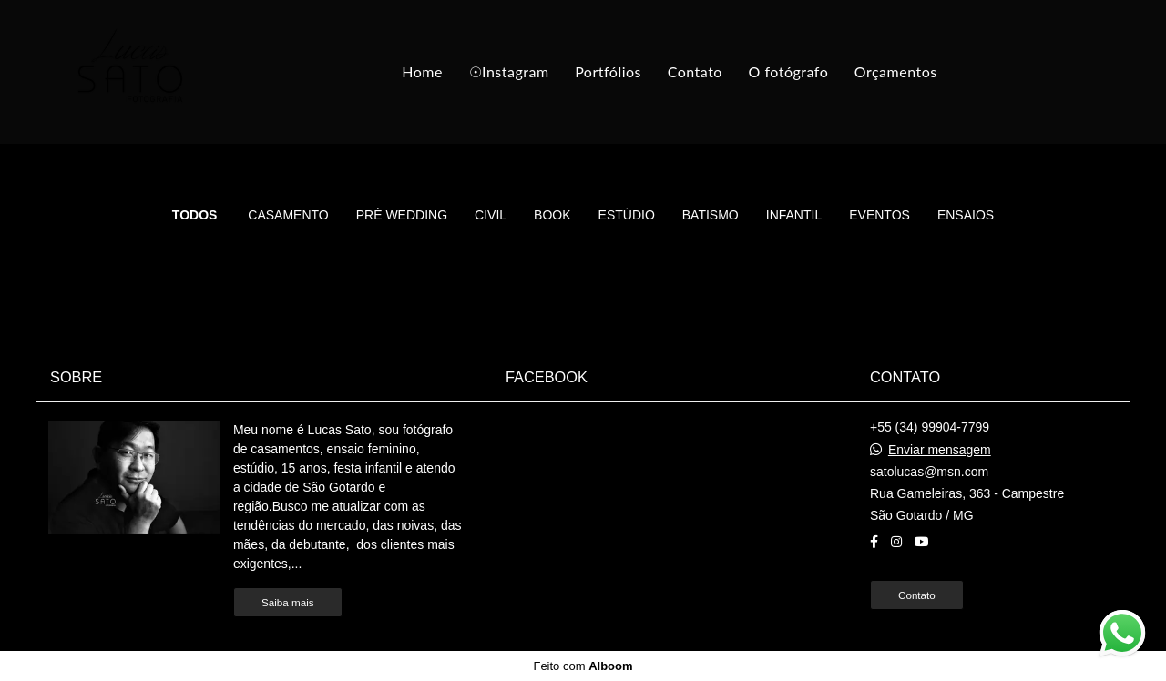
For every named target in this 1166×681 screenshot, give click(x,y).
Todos (195, 214)
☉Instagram (509, 71)
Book (552, 214)
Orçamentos (895, 71)
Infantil (794, 214)
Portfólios (608, 71)
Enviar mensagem (939, 449)
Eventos (879, 214)
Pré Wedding (401, 214)
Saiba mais (287, 602)
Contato (695, 71)
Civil (490, 214)
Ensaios (965, 214)
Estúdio (626, 214)
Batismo (710, 214)
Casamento (288, 214)
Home (422, 71)
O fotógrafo (789, 71)
